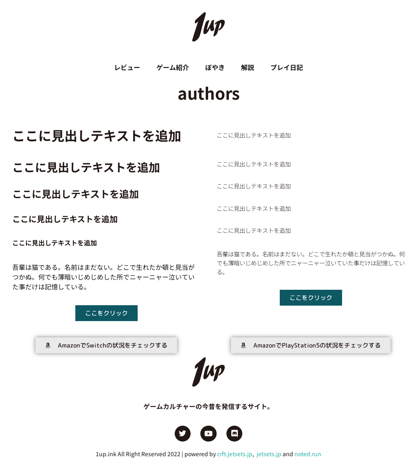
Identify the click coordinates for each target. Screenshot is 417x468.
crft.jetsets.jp (234, 454)
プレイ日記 (286, 67)
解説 (247, 67)
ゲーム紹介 (172, 67)
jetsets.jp (268, 454)
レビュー (127, 67)
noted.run (307, 454)
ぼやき (215, 67)
